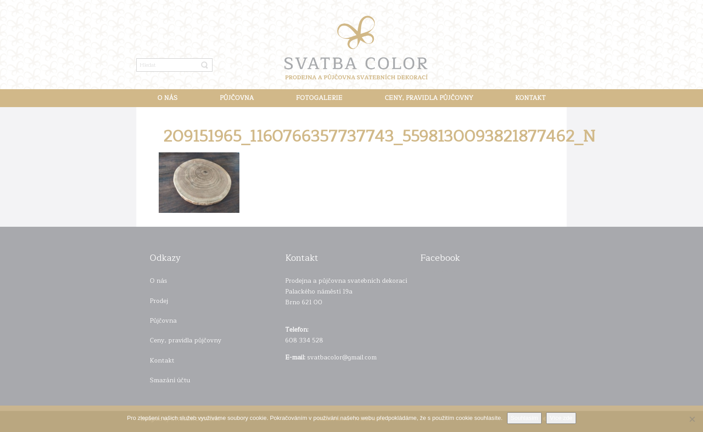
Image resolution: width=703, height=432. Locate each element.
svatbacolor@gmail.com (342, 357)
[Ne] (691, 419)
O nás (158, 281)
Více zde (561, 418)
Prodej (159, 301)
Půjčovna (163, 320)
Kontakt (162, 360)
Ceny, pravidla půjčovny (185, 340)
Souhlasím (524, 418)
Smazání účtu (170, 380)
